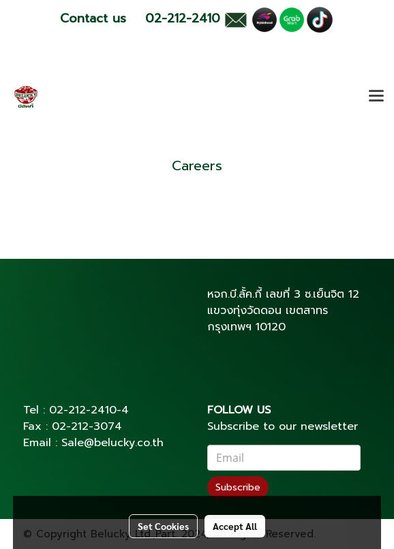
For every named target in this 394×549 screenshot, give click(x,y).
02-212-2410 (83, 410)
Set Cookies (163, 526)
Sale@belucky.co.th (112, 443)
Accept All (235, 526)
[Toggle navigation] (376, 97)
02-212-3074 (87, 426)
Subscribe (237, 487)
